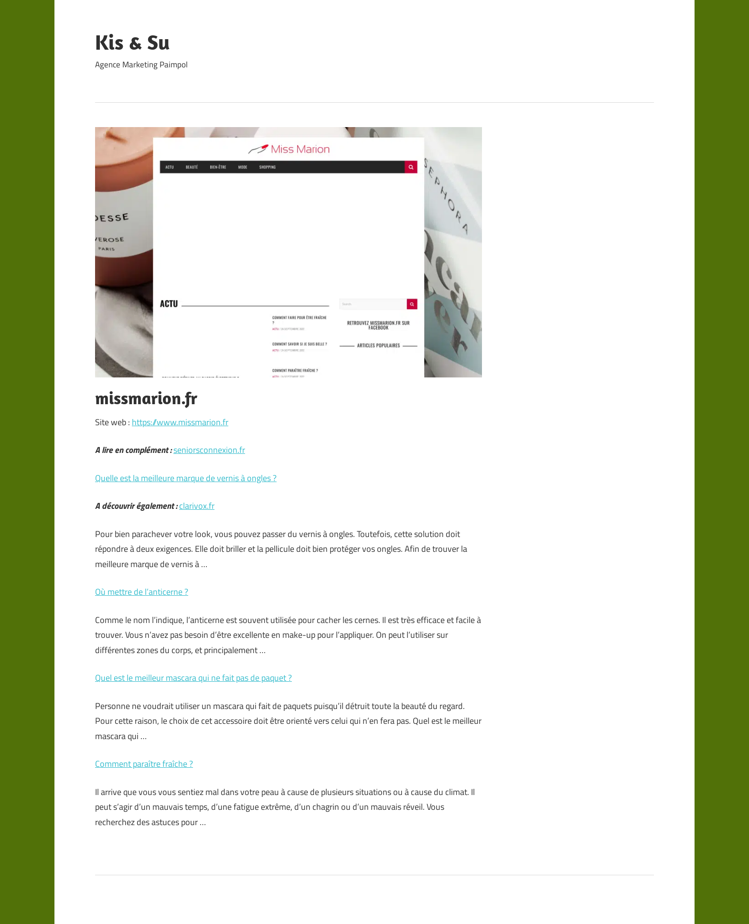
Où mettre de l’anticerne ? (141, 591)
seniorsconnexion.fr (209, 449)
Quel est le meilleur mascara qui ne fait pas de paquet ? (193, 677)
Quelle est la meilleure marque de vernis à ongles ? (186, 478)
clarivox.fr (196, 505)
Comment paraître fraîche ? (144, 763)
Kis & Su (132, 42)
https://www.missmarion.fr (180, 422)
